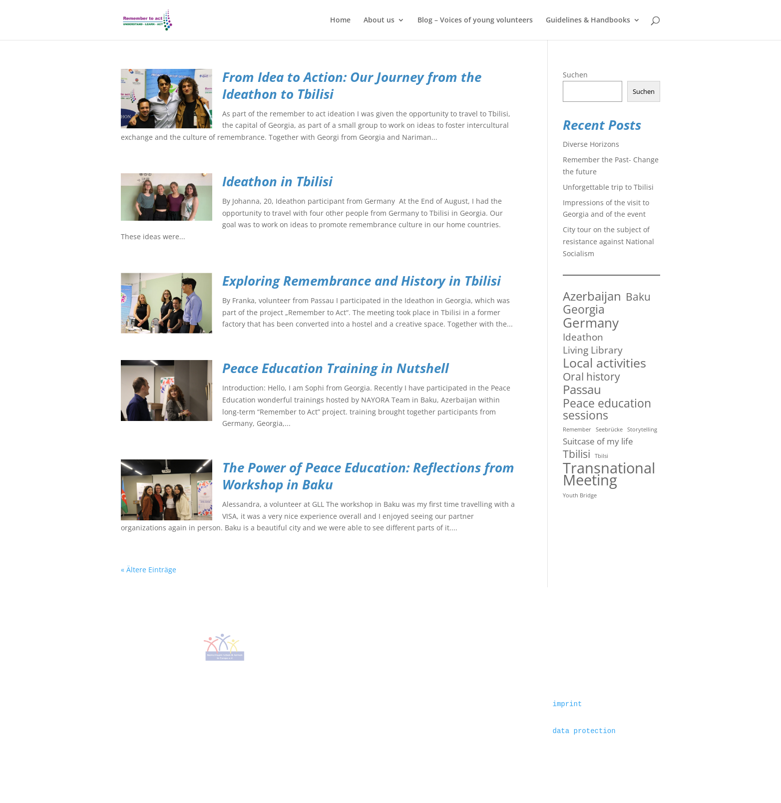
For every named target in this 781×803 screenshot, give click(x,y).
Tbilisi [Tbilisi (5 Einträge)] (576, 454)
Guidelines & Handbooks (588, 20)
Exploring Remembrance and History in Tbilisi (361, 281)
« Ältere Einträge (148, 569)
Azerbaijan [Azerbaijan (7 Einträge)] (592, 297)
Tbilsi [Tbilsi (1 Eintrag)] (601, 455)
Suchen (575, 74)
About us (379, 20)
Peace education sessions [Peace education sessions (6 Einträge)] (607, 409)
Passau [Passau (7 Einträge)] (582, 390)
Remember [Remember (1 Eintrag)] (577, 429)
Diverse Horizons (591, 144)
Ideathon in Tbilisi (277, 181)
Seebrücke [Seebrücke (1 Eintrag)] (609, 429)
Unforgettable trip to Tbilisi (608, 187)
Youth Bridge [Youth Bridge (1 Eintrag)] (580, 495)
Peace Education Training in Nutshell (335, 368)
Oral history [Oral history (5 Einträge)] (591, 377)
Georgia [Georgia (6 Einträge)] (584, 310)
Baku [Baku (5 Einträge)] (638, 297)
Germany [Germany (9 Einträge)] (591, 323)
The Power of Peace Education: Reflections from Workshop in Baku (368, 475)
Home (340, 20)
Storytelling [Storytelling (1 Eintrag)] (642, 429)
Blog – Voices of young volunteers (475, 20)
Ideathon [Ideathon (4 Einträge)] (583, 337)
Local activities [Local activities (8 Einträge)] (604, 363)
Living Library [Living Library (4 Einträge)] (593, 350)
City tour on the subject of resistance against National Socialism (608, 241)
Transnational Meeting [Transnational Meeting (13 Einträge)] (609, 474)
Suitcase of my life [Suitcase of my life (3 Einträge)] (598, 441)
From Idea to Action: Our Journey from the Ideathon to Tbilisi (351, 85)
